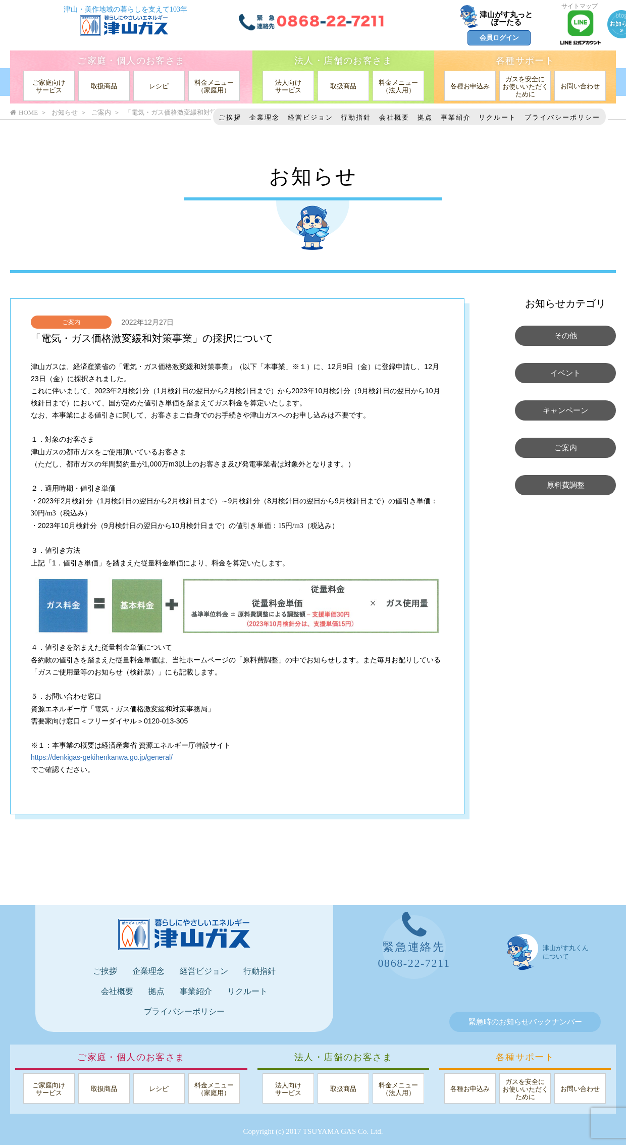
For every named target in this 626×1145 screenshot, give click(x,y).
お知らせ (64, 112)
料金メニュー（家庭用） (214, 86)
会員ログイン (499, 37)
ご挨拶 (230, 117)
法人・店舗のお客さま (343, 61)
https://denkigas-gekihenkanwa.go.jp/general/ (102, 757)
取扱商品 (104, 86)
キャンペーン (565, 410)
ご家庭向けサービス (48, 86)
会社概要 (394, 117)
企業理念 (264, 117)
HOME (24, 112)
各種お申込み (470, 86)
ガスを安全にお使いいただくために (525, 86)
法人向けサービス (288, 86)
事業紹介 (456, 117)
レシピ (159, 86)
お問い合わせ (580, 86)
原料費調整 (566, 485)
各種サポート (525, 61)
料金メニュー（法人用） (398, 86)
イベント (565, 373)
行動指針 (356, 117)
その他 (565, 336)
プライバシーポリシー (562, 117)
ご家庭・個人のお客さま (131, 61)
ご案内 (71, 322)
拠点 (425, 117)
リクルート (497, 117)
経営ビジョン (310, 117)
